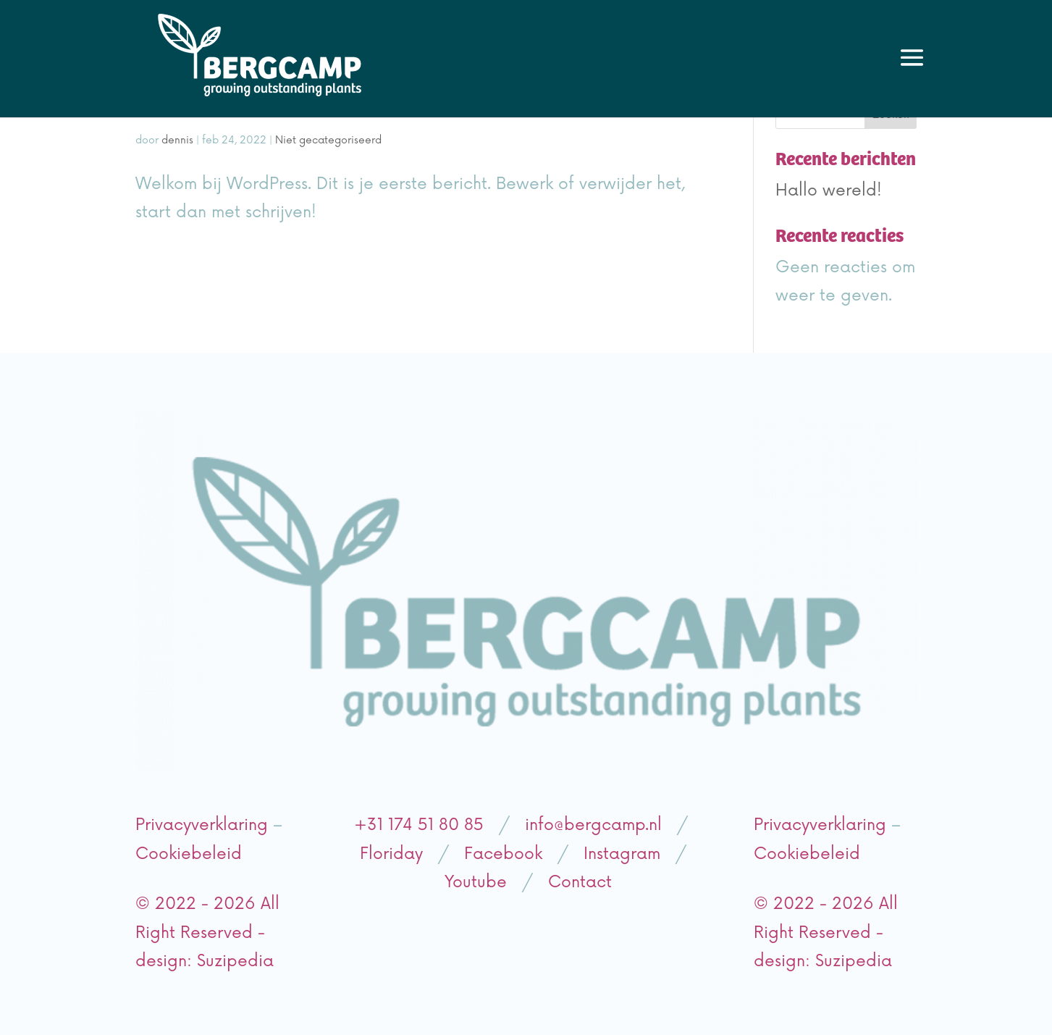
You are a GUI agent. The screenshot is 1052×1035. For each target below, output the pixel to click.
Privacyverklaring (201, 825)
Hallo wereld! (828, 191)
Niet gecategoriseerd (328, 140)
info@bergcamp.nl (591, 825)
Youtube (476, 882)
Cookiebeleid (188, 854)
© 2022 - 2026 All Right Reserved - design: (207, 932)
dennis (177, 140)
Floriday (391, 854)
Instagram (622, 854)
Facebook (500, 854)
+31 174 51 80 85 (421, 825)
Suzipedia (235, 961)
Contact (580, 882)
